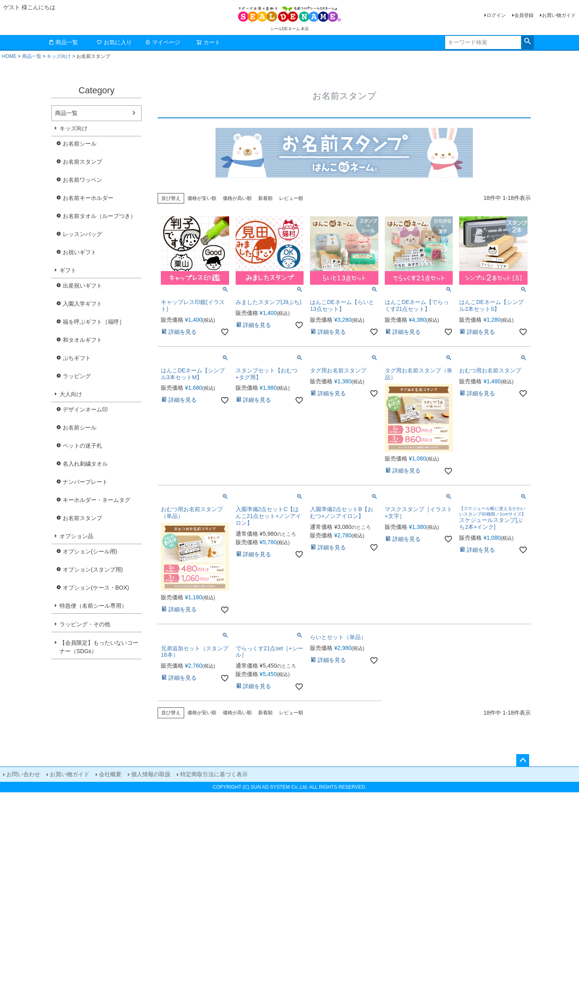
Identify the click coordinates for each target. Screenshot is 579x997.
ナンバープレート (85, 482)
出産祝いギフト (82, 285)
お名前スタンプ (82, 161)
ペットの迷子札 (82, 445)
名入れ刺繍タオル (85, 463)
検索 (527, 41)
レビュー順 (291, 198)
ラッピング (77, 376)
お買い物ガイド (559, 15)
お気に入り (114, 42)
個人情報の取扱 (150, 774)
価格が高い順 (237, 198)
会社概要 (110, 774)
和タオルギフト (82, 340)
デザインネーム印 (85, 409)
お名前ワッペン (82, 180)
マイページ (162, 42)
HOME (9, 56)
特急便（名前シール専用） (93, 605)
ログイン (496, 15)
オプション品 (76, 536)
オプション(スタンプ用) (93, 569)
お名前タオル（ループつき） (99, 216)
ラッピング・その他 (85, 624)
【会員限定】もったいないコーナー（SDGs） (99, 646)
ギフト (68, 270)
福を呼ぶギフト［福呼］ (94, 322)
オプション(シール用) (90, 551)
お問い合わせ (23, 774)
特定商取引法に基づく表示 (214, 774)
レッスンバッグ (82, 234)
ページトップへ (522, 760)
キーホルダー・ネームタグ (96, 500)
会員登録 (524, 15)
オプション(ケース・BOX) (96, 587)
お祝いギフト (79, 252)
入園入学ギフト (82, 303)
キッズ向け (59, 56)
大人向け (71, 394)
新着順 (265, 198)
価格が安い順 (201, 198)
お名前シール (79, 143)
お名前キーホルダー (88, 198)
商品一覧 (63, 42)
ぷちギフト (77, 358)
